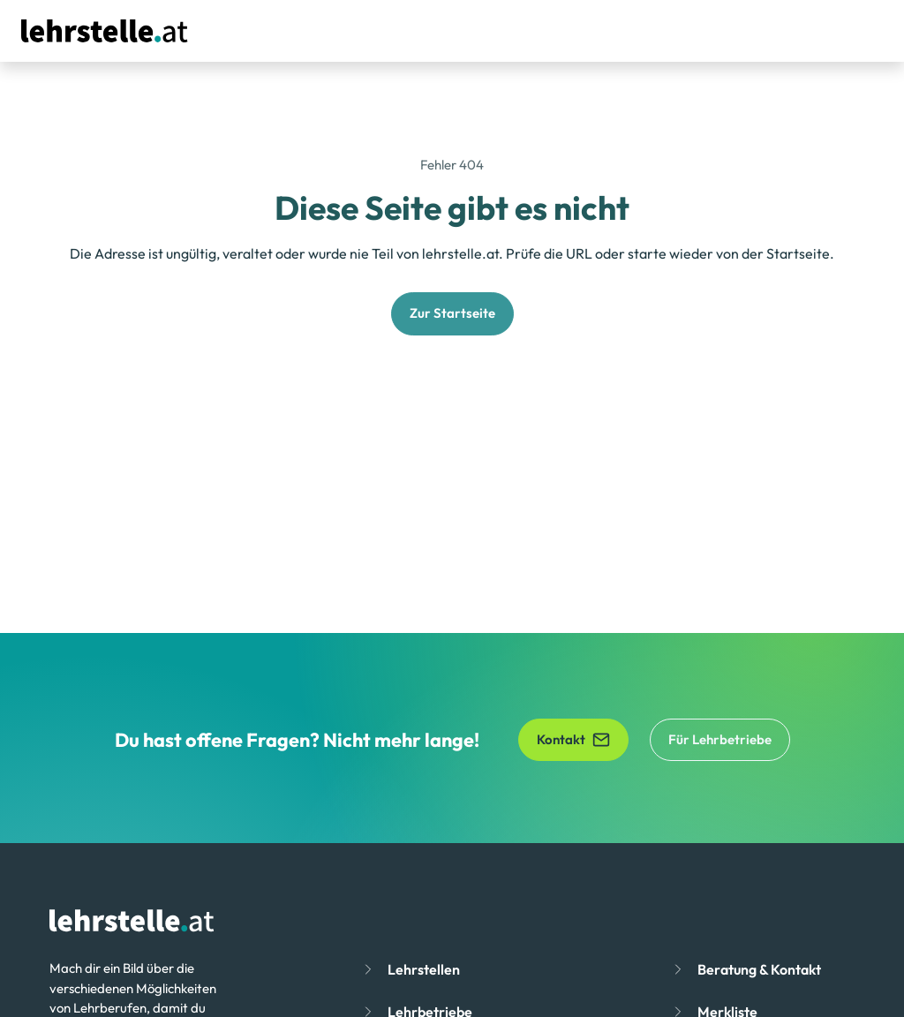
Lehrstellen (424, 969)
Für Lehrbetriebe (720, 739)
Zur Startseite (452, 313)
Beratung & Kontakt (759, 969)
